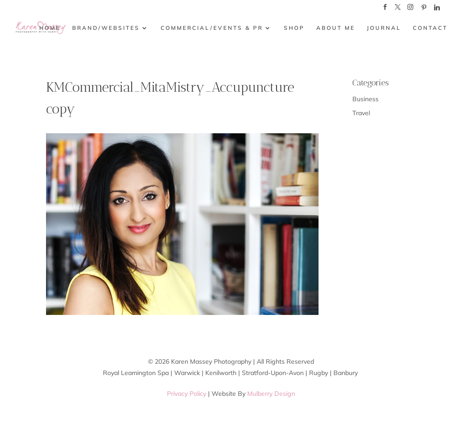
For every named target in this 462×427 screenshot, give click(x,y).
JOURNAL (384, 28)
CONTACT (430, 28)
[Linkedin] (436, 9)
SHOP (294, 28)
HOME (49, 28)
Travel (361, 113)
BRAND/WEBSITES (106, 28)
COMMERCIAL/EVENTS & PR (212, 28)
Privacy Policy (186, 393)
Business (365, 99)
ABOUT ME (335, 28)
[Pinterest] (423, 9)
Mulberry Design (271, 393)
